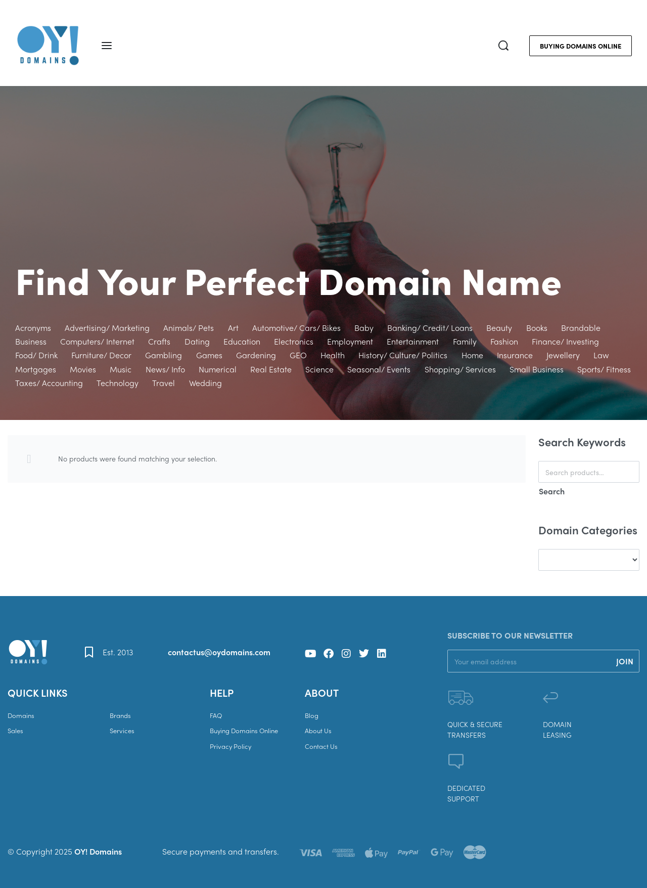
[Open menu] (106, 45)
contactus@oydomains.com (219, 652)
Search (552, 491)
